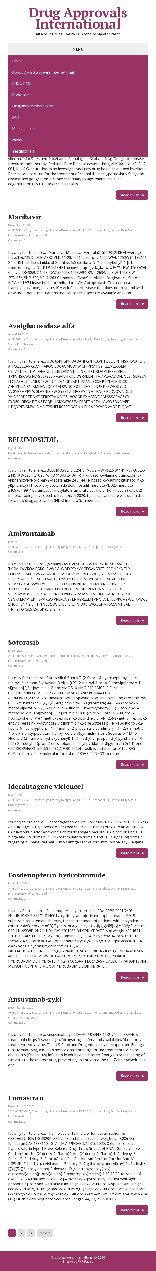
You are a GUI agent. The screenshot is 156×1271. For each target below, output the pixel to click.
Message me (23, 128)
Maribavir (24, 216)
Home (17, 60)
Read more (130, 194)
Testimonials (23, 151)
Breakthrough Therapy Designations (54, 230)
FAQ (15, 117)
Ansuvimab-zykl (35, 999)
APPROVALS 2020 (19, 1012)
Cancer (103, 656)
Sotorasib (23, 642)
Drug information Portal (33, 106)
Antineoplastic (17, 656)
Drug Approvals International (78, 18)
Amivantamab (31, 533)
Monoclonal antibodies (107, 1012)
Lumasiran (25, 1097)
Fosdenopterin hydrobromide (57, 875)
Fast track (85, 339)
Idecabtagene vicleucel (45, 786)
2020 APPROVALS (19, 1111)
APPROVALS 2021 (19, 230)
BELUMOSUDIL (33, 439)
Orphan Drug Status (123, 230)
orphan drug (101, 230)
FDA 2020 (85, 1012)
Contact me (21, 94)
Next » (44, 1232)
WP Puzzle (86, 1261)
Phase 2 (105, 453)
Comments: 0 (16, 240)
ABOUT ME (21, 83)
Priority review (17, 235)
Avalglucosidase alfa (41, 325)
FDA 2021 (85, 230)
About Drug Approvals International (43, 72)
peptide (98, 547)
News (17, 139)
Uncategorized (37, 235)
